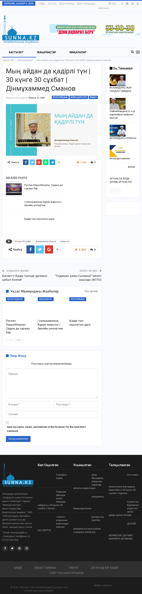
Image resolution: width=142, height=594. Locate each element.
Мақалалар (78, 48)
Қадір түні (64, 237)
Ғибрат (41, 3)
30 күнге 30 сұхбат (23, 237)
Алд (10, 336)
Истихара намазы (120, 154)
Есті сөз (52, 3)
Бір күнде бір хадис (105, 563)
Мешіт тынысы (45, 563)
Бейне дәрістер (79, 93)
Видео (93, 93)
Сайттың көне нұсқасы (66, 568)
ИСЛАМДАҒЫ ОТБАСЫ (123, 133)
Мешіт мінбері (66, 3)
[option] (123, 125)
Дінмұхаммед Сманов (46, 237)
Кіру (112, 3)
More (80, 3)
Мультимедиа (60, 93)
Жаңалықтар (46, 48)
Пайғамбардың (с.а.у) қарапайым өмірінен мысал (122, 110)
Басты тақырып (15, 295)
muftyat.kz (106, 581)
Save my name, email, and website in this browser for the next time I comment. (46, 424)
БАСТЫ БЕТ (16, 48)
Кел (19, 336)
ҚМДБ (18, 563)
